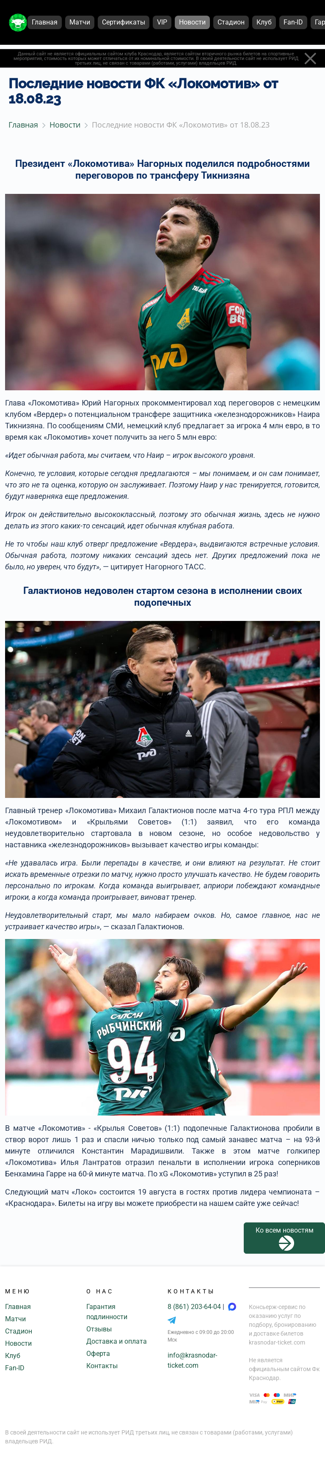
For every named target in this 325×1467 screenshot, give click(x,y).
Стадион (18, 1331)
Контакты (102, 1366)
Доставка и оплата (116, 1341)
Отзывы (99, 1329)
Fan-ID (15, 1368)
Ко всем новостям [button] (285, 1238)
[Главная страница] (18, 22)
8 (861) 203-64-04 (195, 1307)
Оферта (98, 1354)
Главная (18, 1307)
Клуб (12, 1356)
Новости (18, 1343)
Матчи (15, 1319)
